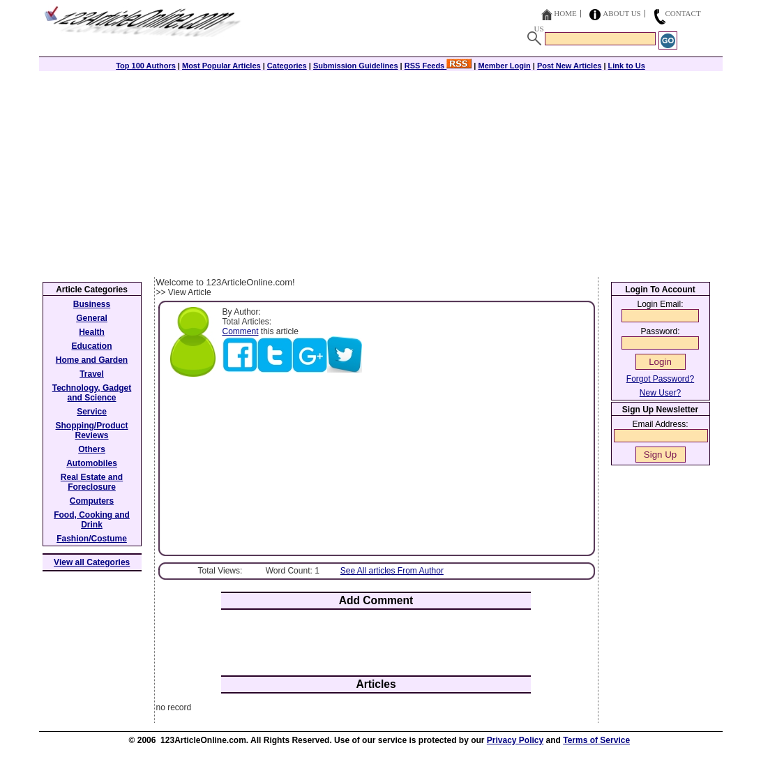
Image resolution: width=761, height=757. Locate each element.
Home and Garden (92, 360)
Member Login (505, 65)
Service (92, 412)
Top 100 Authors (146, 65)
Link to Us (626, 65)
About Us (622, 13)
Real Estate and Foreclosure (92, 482)
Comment (241, 331)
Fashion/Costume (91, 539)
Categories (287, 65)
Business (91, 304)
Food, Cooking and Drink (92, 520)
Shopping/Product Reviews (92, 430)
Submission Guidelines (355, 65)
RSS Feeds (438, 65)
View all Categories (92, 562)
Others (91, 449)
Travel (92, 374)
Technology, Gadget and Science (92, 393)
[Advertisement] (381, 172)
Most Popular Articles (221, 65)
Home (565, 13)
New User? (660, 393)
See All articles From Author (392, 571)
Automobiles (91, 463)
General (91, 318)
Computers (92, 501)
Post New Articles (569, 65)
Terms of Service (596, 740)
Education (91, 346)
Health (92, 332)
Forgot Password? (660, 379)
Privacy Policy (515, 740)
